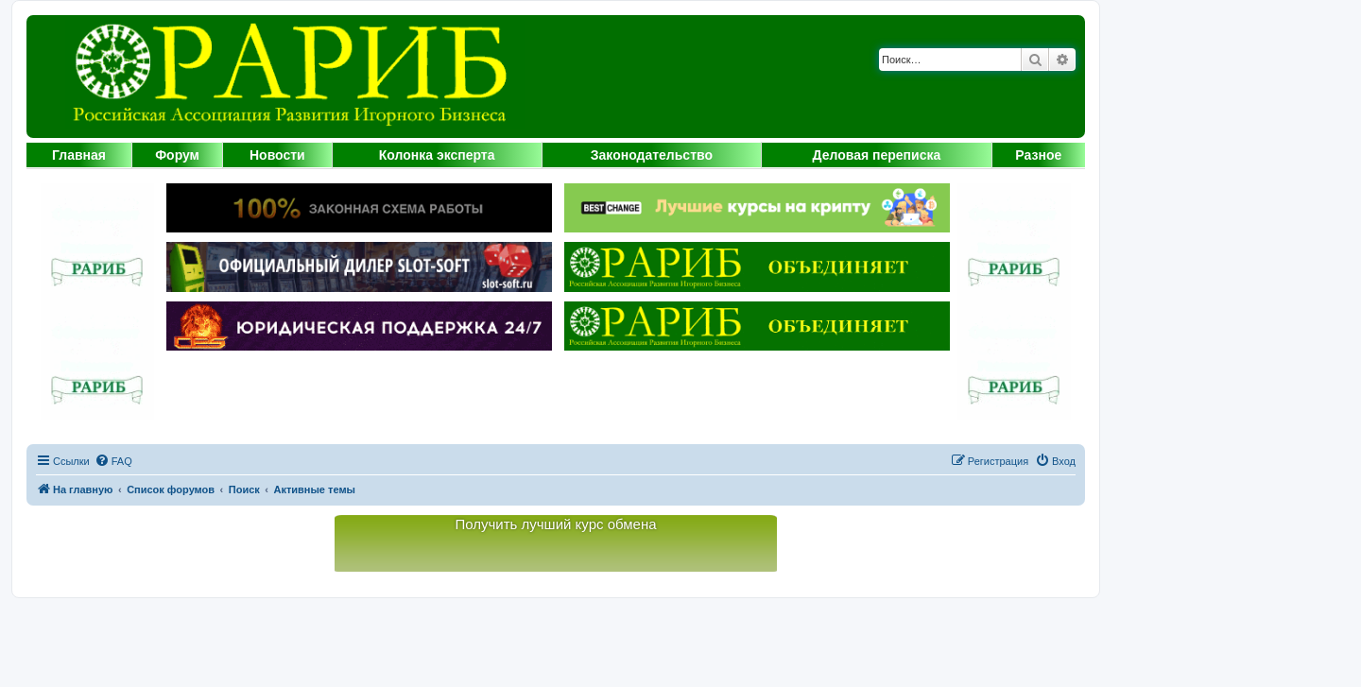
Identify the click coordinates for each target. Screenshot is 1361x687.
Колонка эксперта (437, 155)
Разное (1038, 155)
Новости (277, 155)
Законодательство (652, 155)
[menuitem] (113, 461)
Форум (177, 155)
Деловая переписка (877, 155)
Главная (79, 155)
